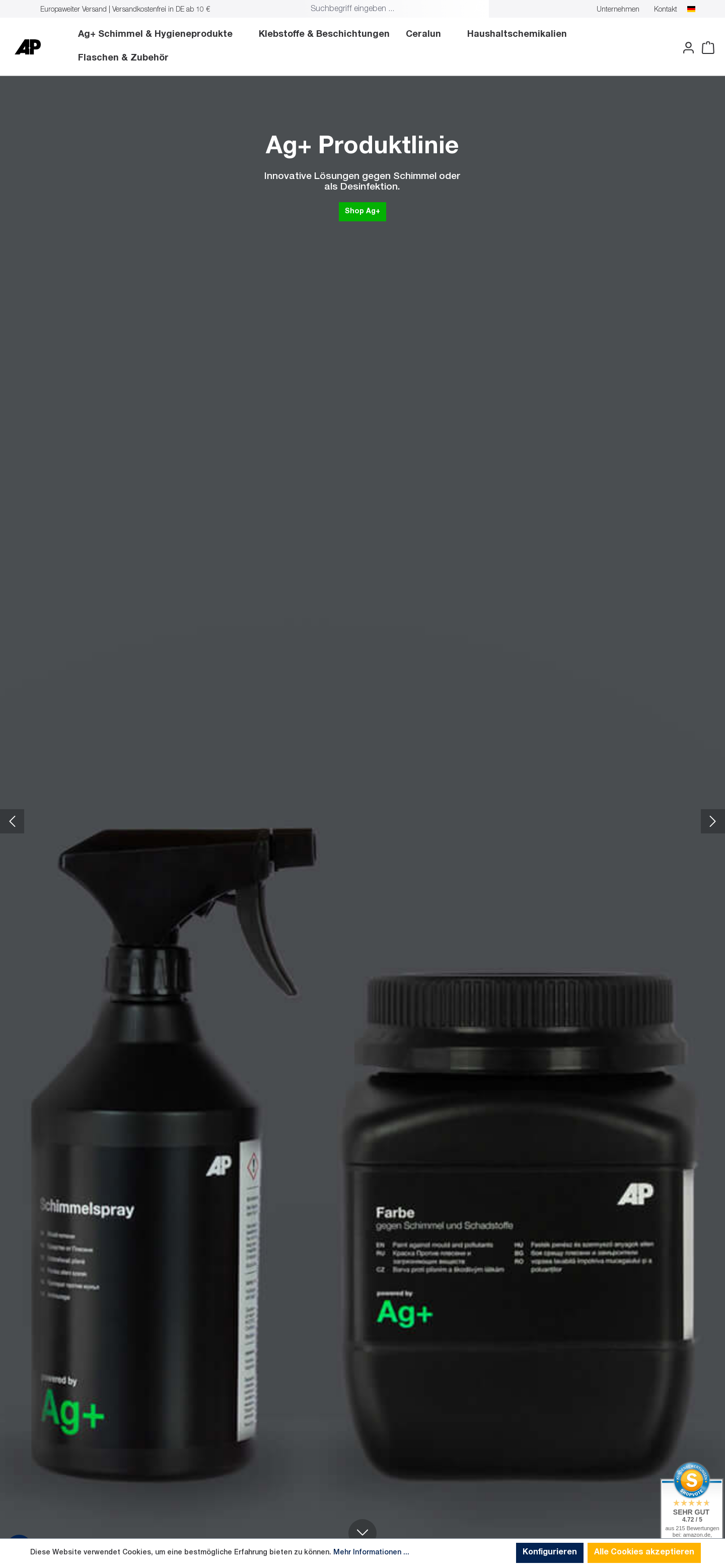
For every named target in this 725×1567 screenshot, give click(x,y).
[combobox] (386, 9)
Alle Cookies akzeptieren (644, 1553)
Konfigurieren (550, 1553)
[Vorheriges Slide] (12, 821)
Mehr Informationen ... (371, 1552)
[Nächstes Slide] (713, 821)
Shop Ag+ (383, 211)
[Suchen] (478, 9)
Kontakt (665, 10)
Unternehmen (618, 10)
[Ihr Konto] (685, 48)
